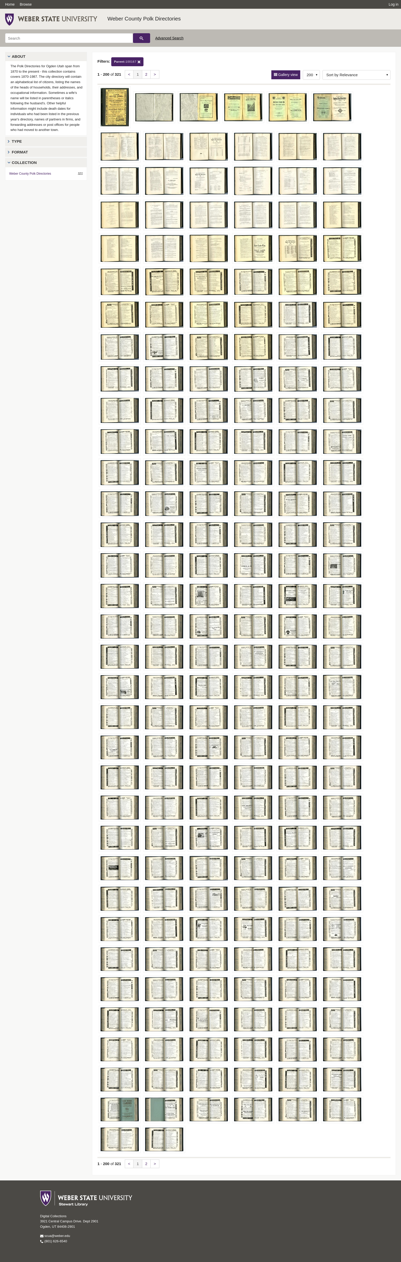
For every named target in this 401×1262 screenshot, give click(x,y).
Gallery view (287, 75)
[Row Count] (311, 75)
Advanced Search (169, 38)
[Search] (69, 38)
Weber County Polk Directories (144, 18)
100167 (127, 61)
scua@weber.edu (55, 1236)
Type (17, 141)
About (18, 56)
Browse (26, 4)
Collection (24, 162)
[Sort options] (356, 75)
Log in (393, 4)
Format (20, 152)
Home (10, 4)
